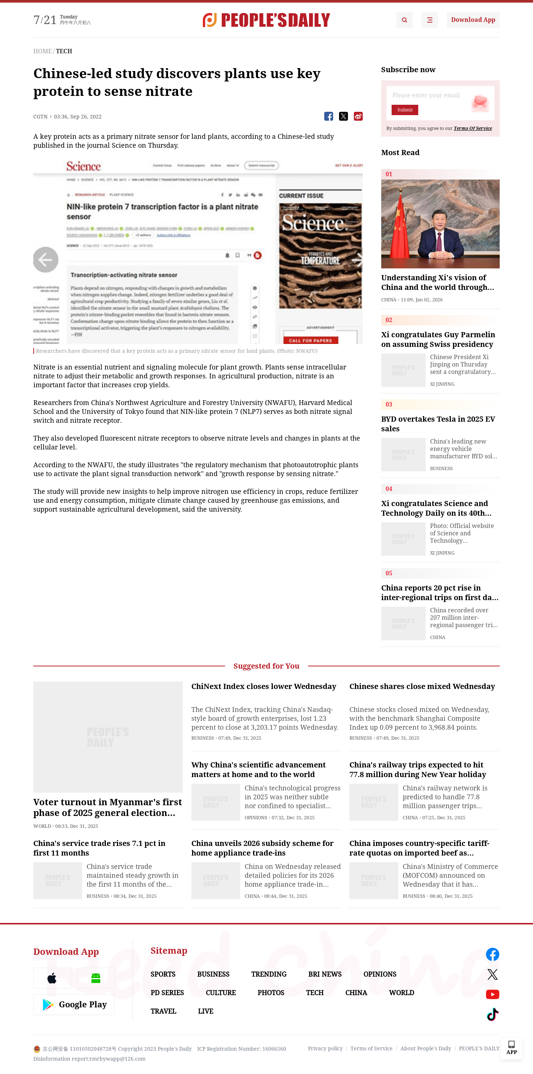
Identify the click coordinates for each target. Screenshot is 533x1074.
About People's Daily (425, 1048)
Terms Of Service (473, 128)
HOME (42, 51)
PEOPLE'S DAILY (479, 1048)
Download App (473, 19)
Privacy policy (325, 1048)
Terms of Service (372, 1048)
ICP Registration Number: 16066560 (241, 1049)
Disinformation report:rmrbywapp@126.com (89, 1059)
